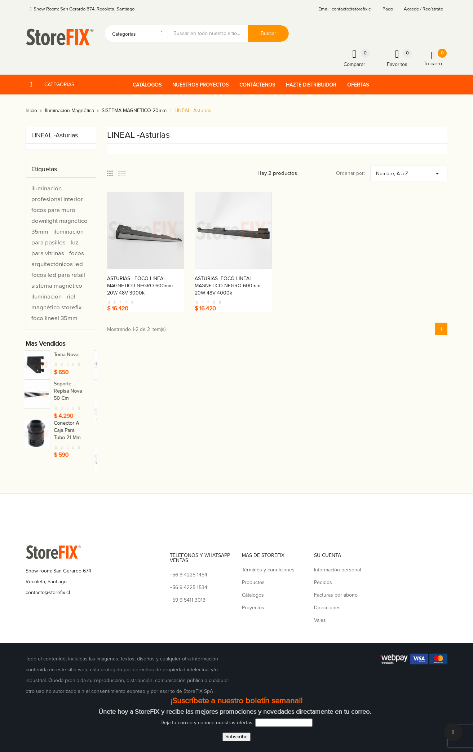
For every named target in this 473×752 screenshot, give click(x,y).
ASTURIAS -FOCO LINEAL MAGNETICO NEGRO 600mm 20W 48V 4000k (227, 285)
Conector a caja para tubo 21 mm (76, 430)
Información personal (337, 570)
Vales (320, 620)
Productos (253, 582)
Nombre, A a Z (409, 171)
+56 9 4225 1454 (188, 575)
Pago (388, 9)
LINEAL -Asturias (54, 135)
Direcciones (327, 608)
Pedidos (323, 582)
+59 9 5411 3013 (187, 600)
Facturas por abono (336, 595)
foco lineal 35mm (54, 318)
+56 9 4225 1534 (188, 587)
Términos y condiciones (268, 570)
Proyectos (253, 608)
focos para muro (53, 210)
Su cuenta (327, 555)
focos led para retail (58, 275)
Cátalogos (253, 595)
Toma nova (75, 354)
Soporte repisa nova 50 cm (77, 391)
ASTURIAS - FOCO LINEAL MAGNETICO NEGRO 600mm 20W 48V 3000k (140, 285)
